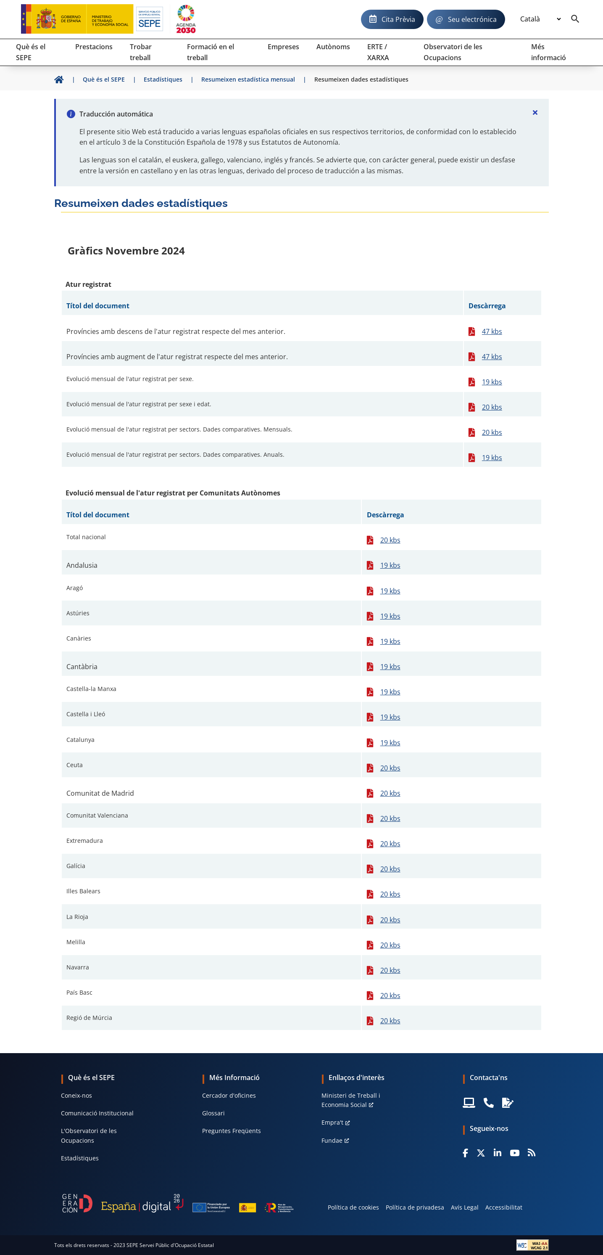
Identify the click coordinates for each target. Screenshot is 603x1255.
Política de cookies (353, 1207)
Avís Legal (465, 1207)
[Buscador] (575, 19)
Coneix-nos (76, 1095)
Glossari (213, 1113)
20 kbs (492, 407)
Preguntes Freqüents (231, 1131)
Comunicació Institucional (97, 1113)
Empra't (332, 1122)
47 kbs (492, 331)
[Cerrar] (535, 112)
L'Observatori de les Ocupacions (89, 1135)
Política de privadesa (415, 1207)
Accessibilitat (503, 1207)
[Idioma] (540, 19)
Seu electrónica (472, 19)
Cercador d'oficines (229, 1095)
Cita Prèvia (398, 19)
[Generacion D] (177, 1203)
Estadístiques (80, 1158)
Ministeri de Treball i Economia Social (350, 1100)
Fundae (331, 1140)
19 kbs (492, 382)
